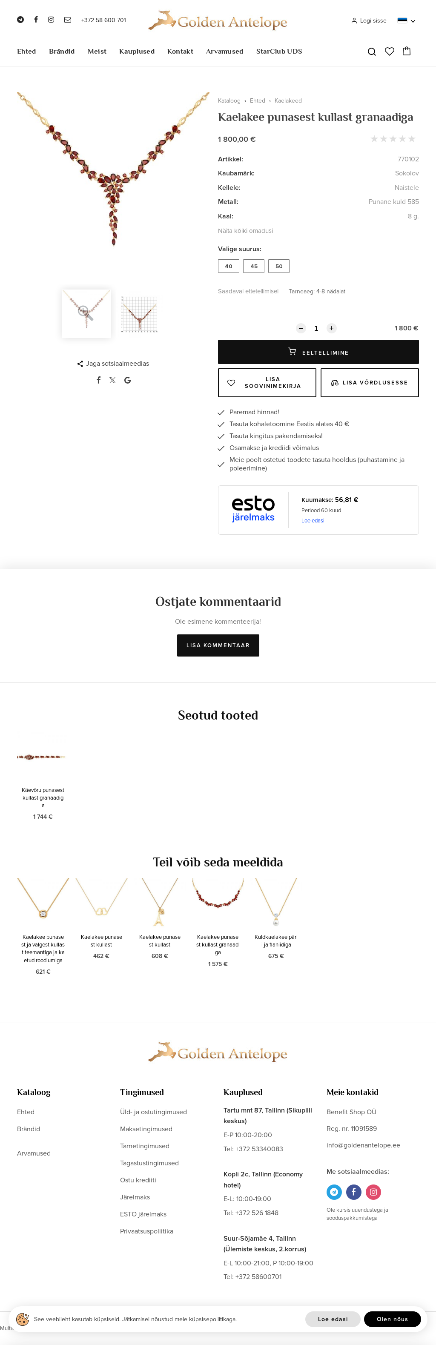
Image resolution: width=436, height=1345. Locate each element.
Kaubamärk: (236, 173)
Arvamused (225, 51)
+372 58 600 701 (103, 20)
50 (279, 266)
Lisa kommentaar (218, 645)
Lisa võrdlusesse (369, 383)
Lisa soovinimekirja (264, 383)
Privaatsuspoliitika (146, 1231)
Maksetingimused (146, 1129)
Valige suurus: (239, 249)
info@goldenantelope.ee (363, 1145)
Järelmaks (135, 1197)
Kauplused (137, 51)
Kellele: (229, 188)
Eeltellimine (318, 351)
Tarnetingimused (144, 1146)
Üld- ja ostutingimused (153, 1112)
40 (228, 266)
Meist (97, 51)
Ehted (26, 51)
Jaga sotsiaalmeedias (117, 363)
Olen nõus (392, 1319)
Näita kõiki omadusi (245, 231)
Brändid (62, 51)
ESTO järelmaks (143, 1214)
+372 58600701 (258, 1277)
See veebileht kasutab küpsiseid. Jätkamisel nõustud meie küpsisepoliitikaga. (135, 1319)
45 (254, 266)
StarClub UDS (279, 51)
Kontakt (180, 51)
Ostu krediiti (138, 1180)
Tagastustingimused (149, 1163)
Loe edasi (312, 520)
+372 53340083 (259, 1149)
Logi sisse (369, 20)
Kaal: (225, 216)
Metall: (228, 202)
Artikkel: (230, 159)
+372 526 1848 (256, 1213)
